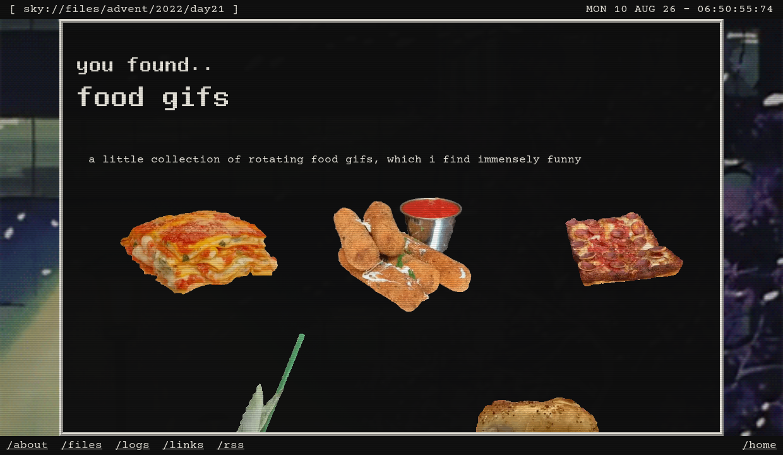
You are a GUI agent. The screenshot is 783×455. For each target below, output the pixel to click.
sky (33, 9)
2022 (169, 9)
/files (81, 445)
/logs (132, 445)
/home (759, 445)
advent (127, 9)
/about (27, 445)
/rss (230, 445)
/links (183, 445)
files (82, 9)
